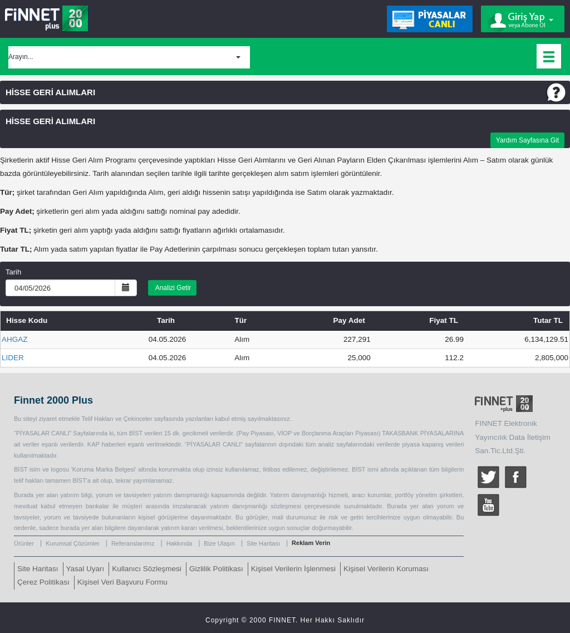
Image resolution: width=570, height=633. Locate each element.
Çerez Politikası (43, 582)
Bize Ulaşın (219, 543)
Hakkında (179, 543)
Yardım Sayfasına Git (527, 140)
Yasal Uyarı (85, 569)
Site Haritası (263, 543)
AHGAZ (15, 339)
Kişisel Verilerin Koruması (386, 569)
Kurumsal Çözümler (73, 543)
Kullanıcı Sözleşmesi (146, 569)
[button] (129, 57)
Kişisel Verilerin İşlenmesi (293, 569)
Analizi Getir (172, 288)
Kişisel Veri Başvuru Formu (122, 582)
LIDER (13, 358)
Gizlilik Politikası (216, 569)
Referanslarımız (133, 543)
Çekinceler (138, 418)
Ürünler (24, 543)
